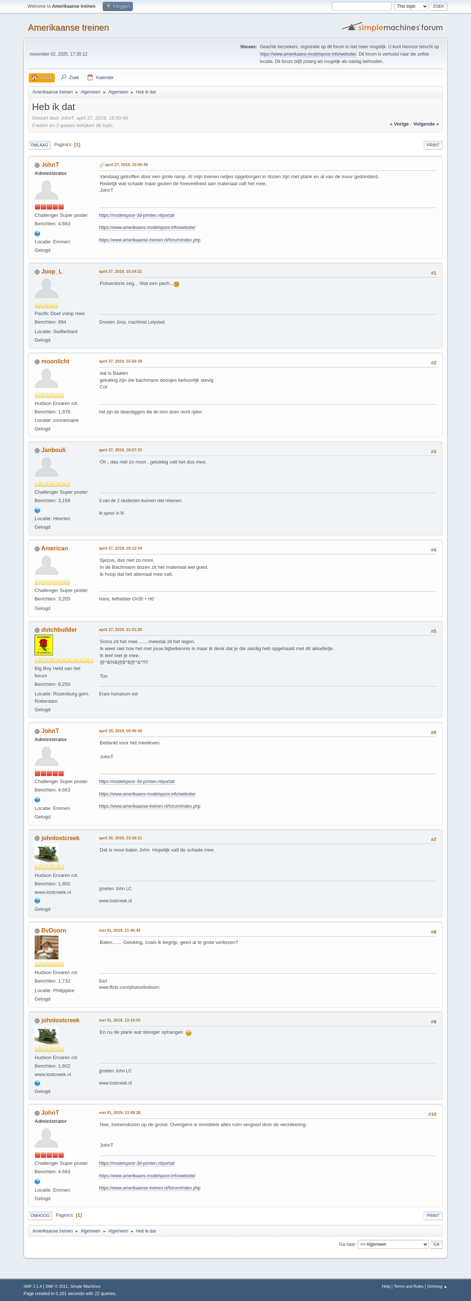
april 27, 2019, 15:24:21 (120, 271)
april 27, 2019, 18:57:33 (120, 450)
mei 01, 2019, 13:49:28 (120, 1112)
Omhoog (40, 1215)
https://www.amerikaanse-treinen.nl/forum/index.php (150, 240)
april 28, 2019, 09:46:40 (120, 731)
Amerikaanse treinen (68, 27)
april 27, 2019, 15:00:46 (126, 164)
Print (433, 145)
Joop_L (51, 271)
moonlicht (55, 361)
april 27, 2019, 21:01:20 (120, 629)
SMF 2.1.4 (33, 1286)
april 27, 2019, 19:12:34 (120, 548)
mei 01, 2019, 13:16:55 (120, 1020)
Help (386, 1286)
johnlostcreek (60, 838)
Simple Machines (85, 1286)
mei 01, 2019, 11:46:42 (120, 930)
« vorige (399, 124)
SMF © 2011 (57, 1286)
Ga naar (347, 1244)
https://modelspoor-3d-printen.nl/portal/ (137, 215)
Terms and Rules (409, 1286)
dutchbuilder (59, 630)
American (54, 548)
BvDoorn (53, 930)
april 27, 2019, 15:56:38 (120, 361)
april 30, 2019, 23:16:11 (120, 838)
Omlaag (39, 145)
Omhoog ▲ (437, 1286)
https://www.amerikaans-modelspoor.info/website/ (308, 54)
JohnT (50, 165)
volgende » (426, 124)
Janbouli (53, 450)
